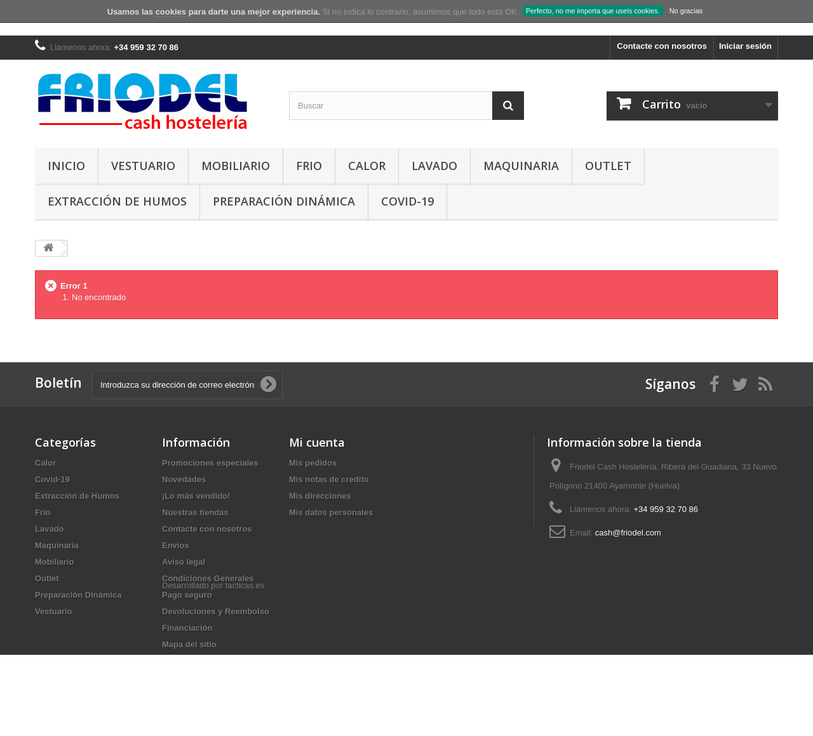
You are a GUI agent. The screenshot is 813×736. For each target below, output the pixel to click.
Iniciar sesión (745, 46)
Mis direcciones (320, 496)
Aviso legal (183, 562)
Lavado (434, 165)
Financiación (187, 628)
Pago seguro (187, 595)
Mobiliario (235, 165)
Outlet (608, 165)
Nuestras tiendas (195, 512)
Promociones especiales (210, 463)
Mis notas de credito (329, 479)
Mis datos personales (331, 512)
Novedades (184, 479)
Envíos (175, 545)
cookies (171, 11)
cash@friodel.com (628, 532)
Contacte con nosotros (662, 46)
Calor (367, 165)
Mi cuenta (317, 442)
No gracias (686, 11)
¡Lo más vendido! (196, 496)
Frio (309, 165)
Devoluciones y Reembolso (215, 611)
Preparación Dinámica (284, 201)
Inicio (66, 165)
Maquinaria (521, 165)
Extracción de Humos (117, 201)
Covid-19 (407, 201)
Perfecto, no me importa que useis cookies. (593, 11)
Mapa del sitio (189, 644)
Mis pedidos (313, 463)
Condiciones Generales (208, 578)
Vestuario (143, 165)
